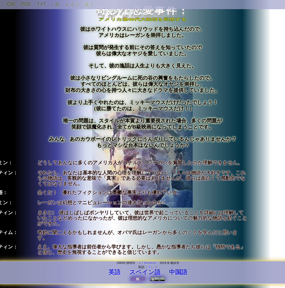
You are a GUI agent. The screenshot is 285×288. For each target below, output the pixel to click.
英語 (114, 272)
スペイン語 (144, 272)
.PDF (25, 4)
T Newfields (149, 262)
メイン (72, 4)
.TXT (40, 4)
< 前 (55, 4)
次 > (89, 4)
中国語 (178, 272)
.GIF (10, 4)
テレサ (153, 267)
